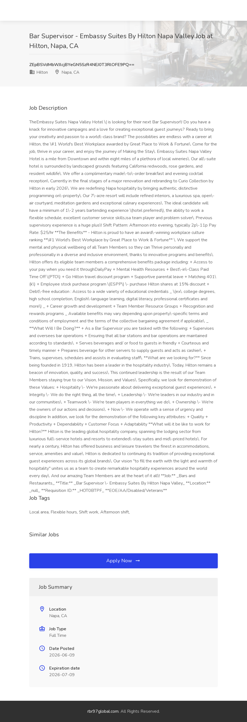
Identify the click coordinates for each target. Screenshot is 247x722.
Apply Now (123, 560)
